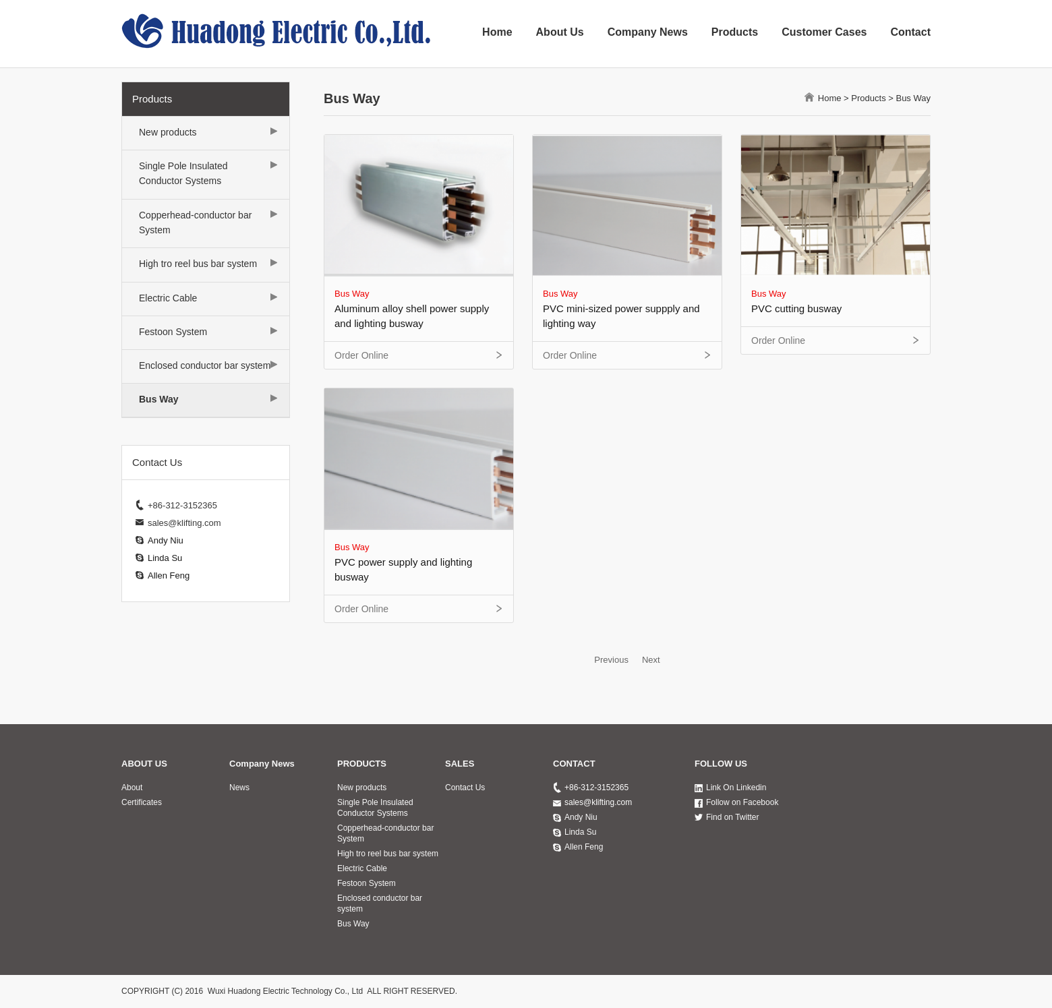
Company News (648, 32)
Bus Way (159, 399)
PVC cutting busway (796, 308)
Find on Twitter (732, 817)
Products (734, 32)
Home (497, 32)
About (131, 787)
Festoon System (173, 331)
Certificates (141, 802)
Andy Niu (165, 540)
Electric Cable (168, 298)
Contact (910, 32)
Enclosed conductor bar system (204, 365)
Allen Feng (168, 575)
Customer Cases (824, 32)
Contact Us (465, 787)
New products (168, 132)
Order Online (361, 355)
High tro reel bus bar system (198, 263)
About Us (560, 32)
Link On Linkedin (736, 787)
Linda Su (165, 558)
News (239, 787)
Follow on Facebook (742, 802)
